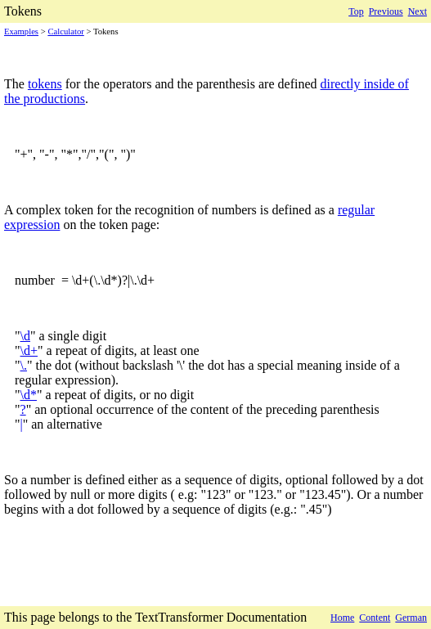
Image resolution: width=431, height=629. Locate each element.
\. (23, 365)
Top (356, 11)
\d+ (29, 350)
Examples (21, 31)
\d (25, 336)
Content (374, 617)
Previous (386, 11)
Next (417, 11)
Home (342, 617)
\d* (28, 395)
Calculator (65, 31)
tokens (45, 84)
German (411, 617)
